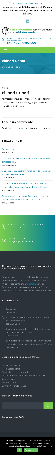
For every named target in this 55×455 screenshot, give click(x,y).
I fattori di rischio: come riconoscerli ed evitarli (23, 375)
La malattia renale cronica (14, 386)
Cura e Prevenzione (11, 379)
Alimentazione (9, 382)
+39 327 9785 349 (21, 43)
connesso (19, 128)
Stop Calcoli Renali (11, 67)
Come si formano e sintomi (15, 372)
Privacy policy (30, 450)
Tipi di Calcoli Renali (11, 369)
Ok (20, 450)
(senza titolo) (8, 149)
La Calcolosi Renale (11, 365)
